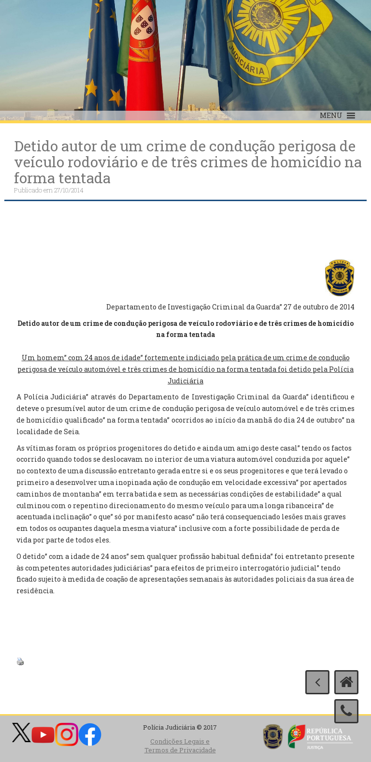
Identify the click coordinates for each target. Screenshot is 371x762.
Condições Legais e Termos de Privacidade (180, 746)
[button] (331, 115)
